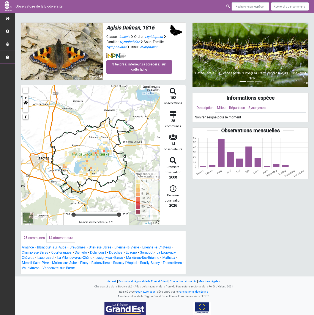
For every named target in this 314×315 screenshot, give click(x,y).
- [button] (26, 109)
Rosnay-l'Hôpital (127, 263)
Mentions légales (209, 281)
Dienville (81, 253)
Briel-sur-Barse (100, 247)
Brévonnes (78, 247)
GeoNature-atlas (145, 291)
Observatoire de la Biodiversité (39, 6)
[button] (25, 103)
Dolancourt (99, 253)
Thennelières (31, 268)
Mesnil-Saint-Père (36, 263)
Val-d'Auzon (53, 268)
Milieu (222, 108)
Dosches (117, 253)
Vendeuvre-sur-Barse (81, 268)
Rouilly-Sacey (153, 263)
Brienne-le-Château (158, 247)
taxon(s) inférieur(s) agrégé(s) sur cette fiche (139, 66)
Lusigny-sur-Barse (110, 258)
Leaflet (147, 223)
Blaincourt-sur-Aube (52, 247)
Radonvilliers (102, 263)
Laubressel (45, 258)
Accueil (112, 281)
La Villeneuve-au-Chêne (75, 258)
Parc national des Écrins (193, 291)
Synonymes (259, 108)
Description (205, 108)
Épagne (132, 253)
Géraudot (148, 253)
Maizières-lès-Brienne (144, 258)
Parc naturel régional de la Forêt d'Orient (143, 281)
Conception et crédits (183, 281)
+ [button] (26, 98)
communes (34, 238)
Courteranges (61, 253)
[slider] (73, 215)
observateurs (60, 238)
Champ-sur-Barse (35, 253)
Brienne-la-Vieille (128, 247)
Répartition (238, 108)
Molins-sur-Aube (65, 263)
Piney (85, 263)
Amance (28, 247)
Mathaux (170, 258)
